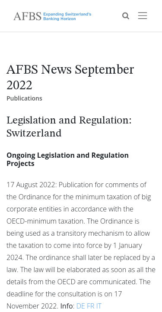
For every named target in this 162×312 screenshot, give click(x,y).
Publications (24, 98)
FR (91, 306)
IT (99, 306)
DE (80, 306)
